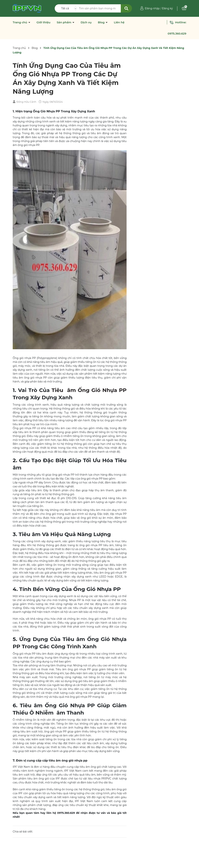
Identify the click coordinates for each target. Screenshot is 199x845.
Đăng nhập (152, 8)
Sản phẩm (64, 22)
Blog (101, 22)
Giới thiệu (43, 22)
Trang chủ (20, 22)
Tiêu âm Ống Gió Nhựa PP (89, 390)
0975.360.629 (177, 33)
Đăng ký (167, 8)
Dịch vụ (86, 22)
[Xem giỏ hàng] (184, 8)
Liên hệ (119, 22)
